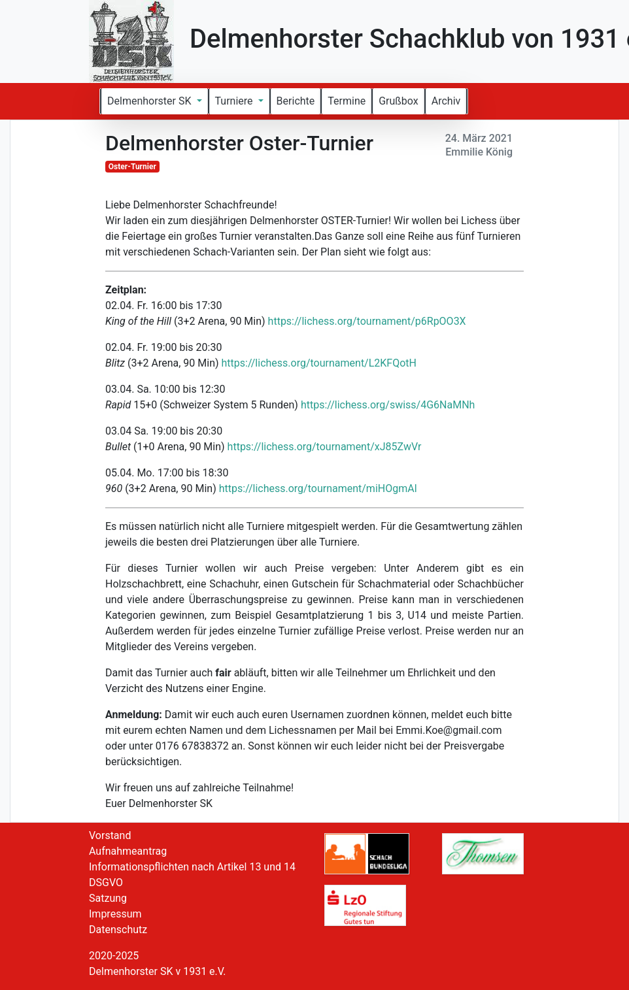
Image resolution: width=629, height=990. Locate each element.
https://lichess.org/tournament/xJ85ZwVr (325, 446)
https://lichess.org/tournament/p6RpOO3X (367, 321)
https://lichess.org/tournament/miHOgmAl (318, 488)
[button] (154, 101)
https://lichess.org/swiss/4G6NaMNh (388, 405)
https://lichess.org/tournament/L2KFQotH (319, 363)
